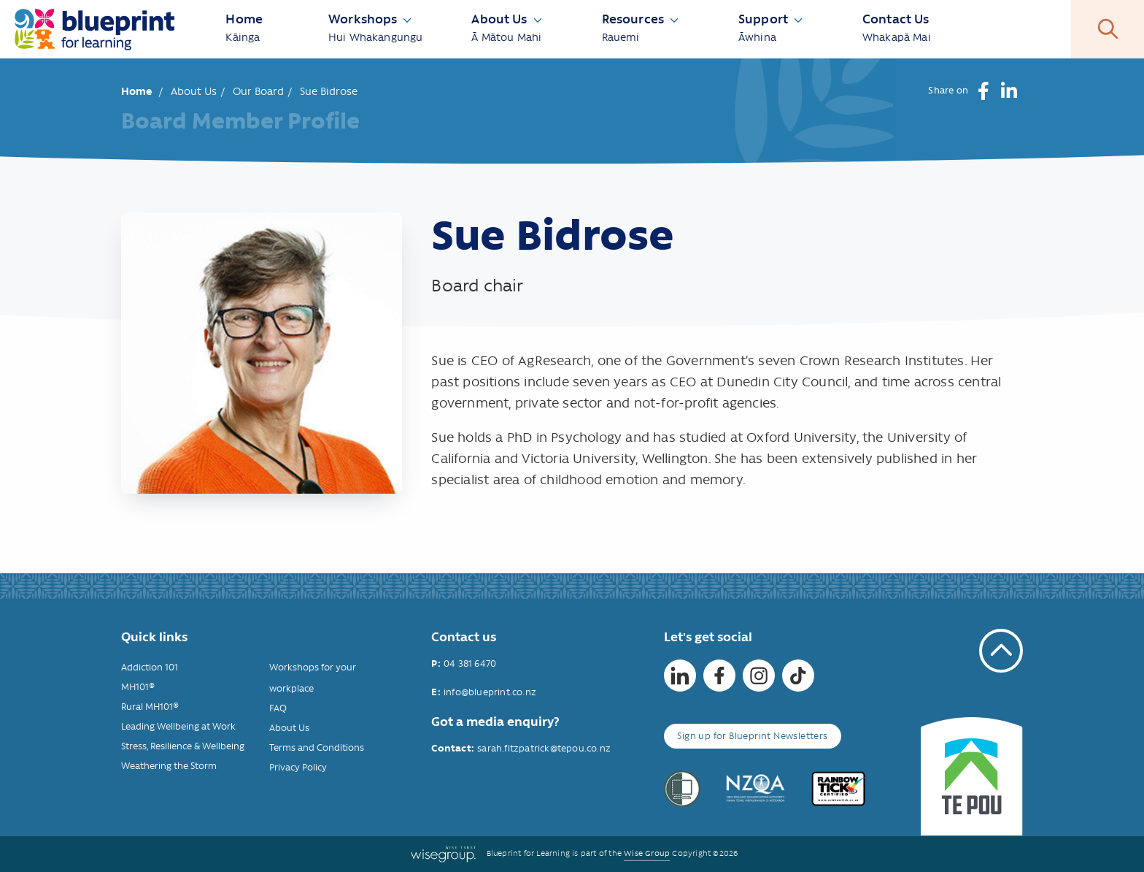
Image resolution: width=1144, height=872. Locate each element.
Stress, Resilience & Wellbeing (182, 746)
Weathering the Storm (169, 765)
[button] (983, 91)
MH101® (138, 686)
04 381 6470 (470, 663)
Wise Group (647, 853)
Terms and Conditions (316, 747)
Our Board (258, 91)
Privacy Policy (298, 767)
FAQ (278, 708)
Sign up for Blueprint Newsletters (752, 735)
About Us (194, 91)
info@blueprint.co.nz (490, 691)
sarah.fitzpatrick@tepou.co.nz (544, 748)
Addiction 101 (149, 667)
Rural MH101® (150, 706)
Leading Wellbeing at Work (178, 726)
